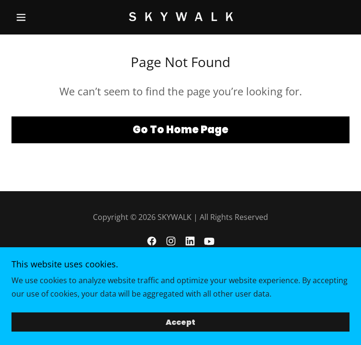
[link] (180, 17)
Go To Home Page (180, 129)
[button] (36, 17)
